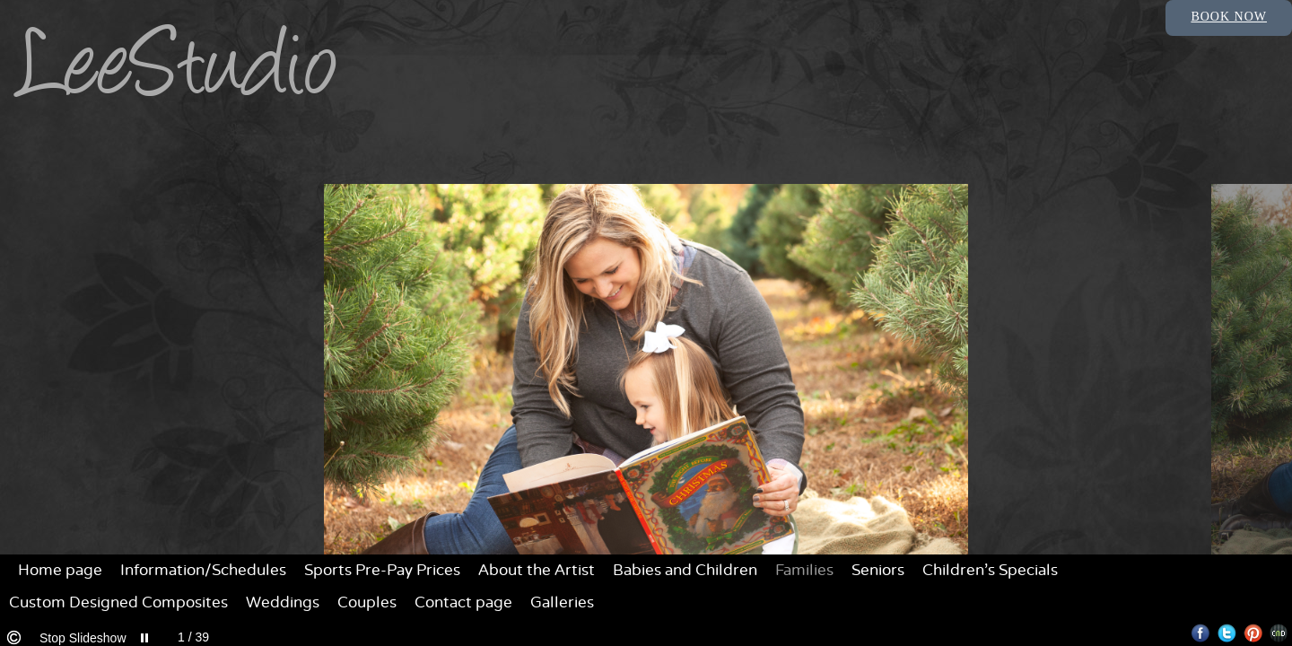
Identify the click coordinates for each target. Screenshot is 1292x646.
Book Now (1229, 16)
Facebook (1201, 633)
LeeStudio (178, 74)
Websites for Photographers (1279, 633)
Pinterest (1253, 633)
